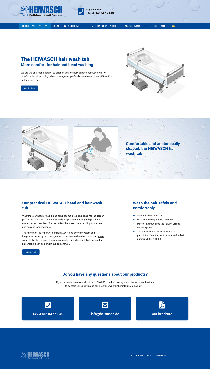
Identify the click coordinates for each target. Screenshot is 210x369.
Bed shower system (35, 26)
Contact (160, 26)
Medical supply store (105, 26)
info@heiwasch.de (105, 314)
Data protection (140, 355)
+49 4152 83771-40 (48, 314)
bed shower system (31, 80)
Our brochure (162, 314)
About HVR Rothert (137, 26)
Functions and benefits (70, 26)
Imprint (161, 355)
